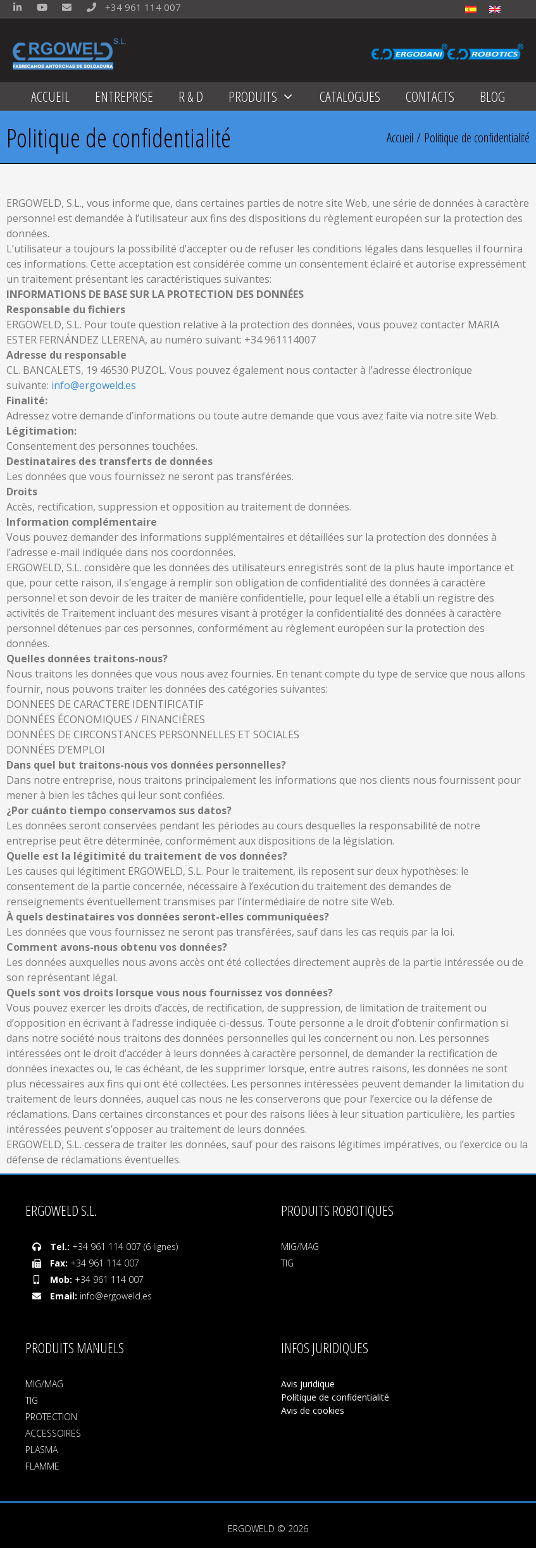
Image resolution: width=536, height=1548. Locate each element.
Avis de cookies (312, 1410)
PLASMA (41, 1450)
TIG (287, 1263)
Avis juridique (309, 1384)
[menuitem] (471, 9)
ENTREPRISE (124, 96)
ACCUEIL (50, 96)
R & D (190, 96)
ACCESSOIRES (53, 1433)
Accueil (400, 137)
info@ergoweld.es (93, 385)
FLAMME (42, 1466)
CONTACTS (430, 96)
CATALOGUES (350, 96)
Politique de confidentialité (335, 1397)
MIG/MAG (300, 1247)
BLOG (492, 96)
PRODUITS (268, 96)
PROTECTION (51, 1417)
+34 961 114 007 (130, 7)
